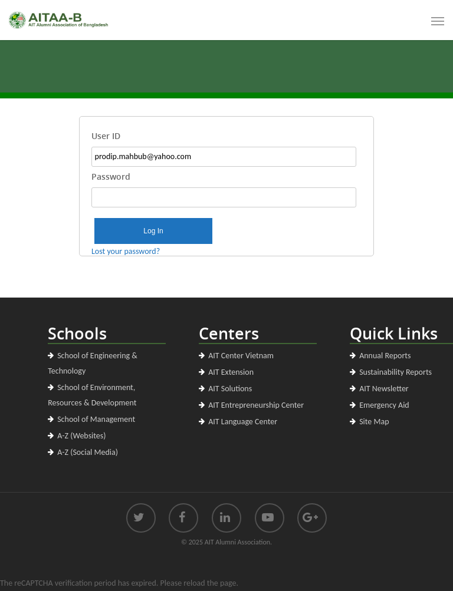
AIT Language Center (242, 422)
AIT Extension (231, 372)
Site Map (374, 422)
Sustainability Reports (395, 372)
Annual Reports (385, 356)
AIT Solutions (230, 389)
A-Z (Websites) (81, 436)
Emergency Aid (384, 405)
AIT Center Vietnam (241, 356)
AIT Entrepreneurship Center (256, 405)
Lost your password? (125, 251)
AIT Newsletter (384, 389)
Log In (153, 231)
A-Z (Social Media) (87, 452)
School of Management (96, 419)
